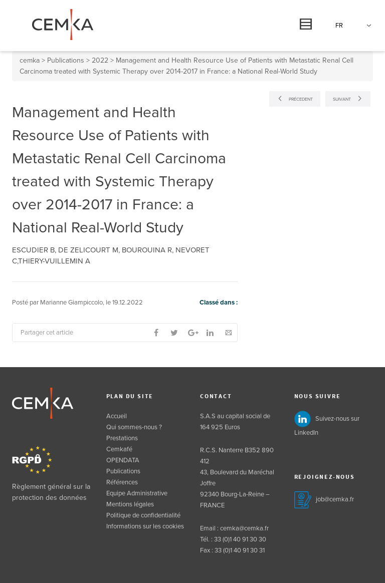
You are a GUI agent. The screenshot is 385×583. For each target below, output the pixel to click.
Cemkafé (119, 449)
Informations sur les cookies (145, 526)
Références (122, 482)
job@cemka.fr (335, 499)
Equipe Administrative (136, 493)
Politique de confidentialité (143, 515)
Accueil (116, 416)
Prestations (122, 438)
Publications (123, 471)
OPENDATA (122, 460)
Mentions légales (130, 504)
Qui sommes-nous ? (134, 427)
